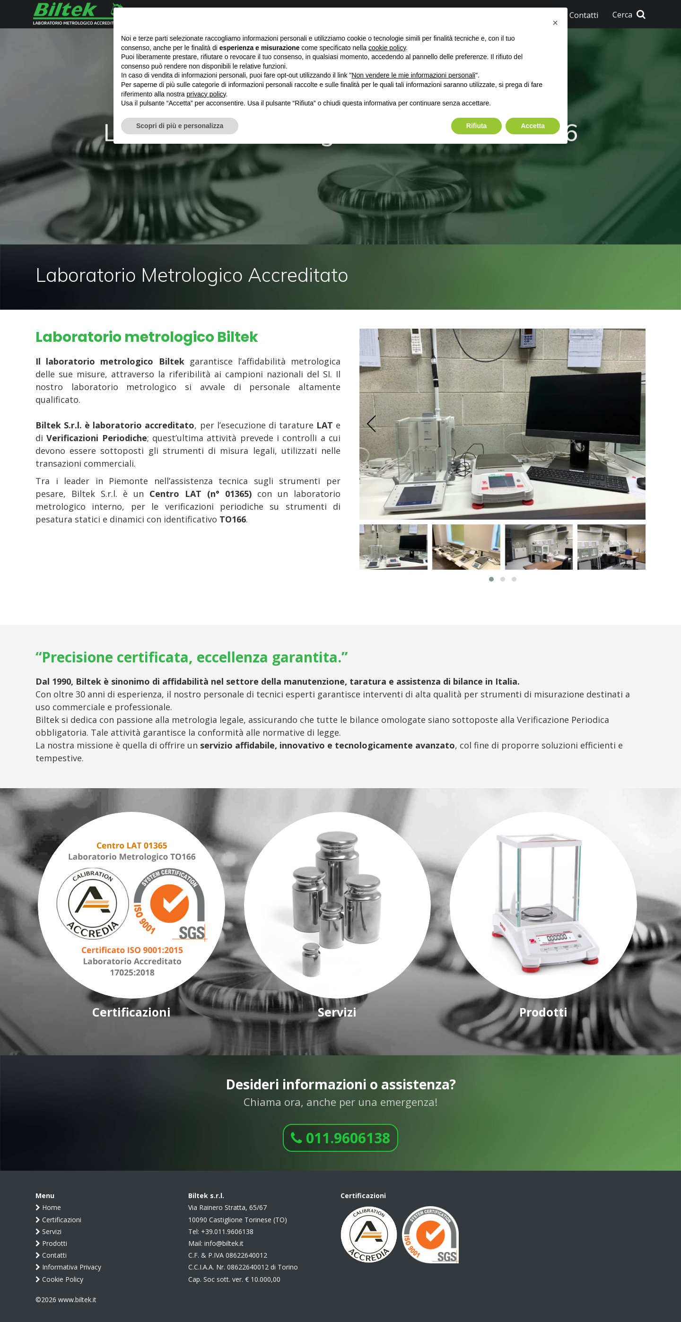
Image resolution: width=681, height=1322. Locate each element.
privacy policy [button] (206, 94)
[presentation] (372, 424)
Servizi (48, 1231)
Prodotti (51, 1243)
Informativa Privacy (68, 1266)
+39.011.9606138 (227, 1231)
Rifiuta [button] (476, 126)
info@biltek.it (224, 1243)
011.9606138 (340, 1138)
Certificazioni (58, 1219)
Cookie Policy (59, 1279)
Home (48, 1207)
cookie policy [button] (387, 48)
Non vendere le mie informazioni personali (413, 75)
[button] (491, 579)
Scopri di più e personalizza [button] (179, 126)
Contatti (51, 1255)
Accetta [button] (533, 126)
